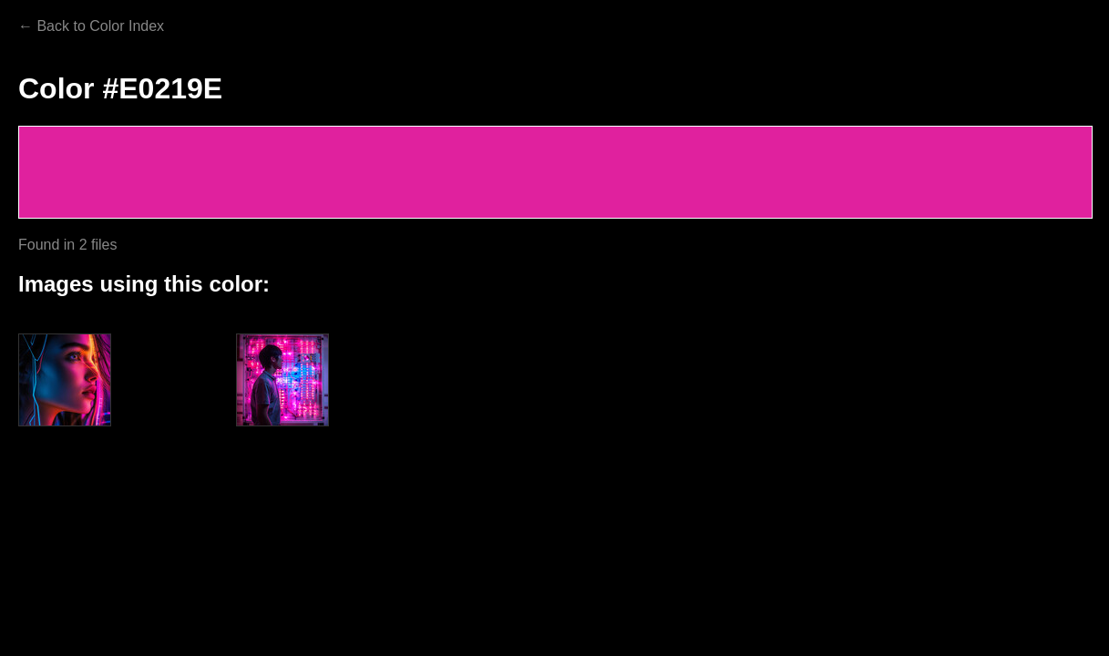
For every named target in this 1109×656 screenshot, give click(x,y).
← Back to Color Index (91, 26)
